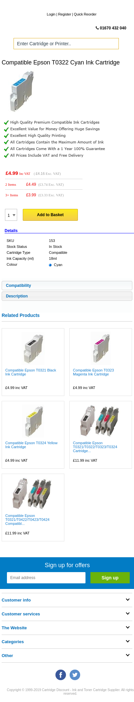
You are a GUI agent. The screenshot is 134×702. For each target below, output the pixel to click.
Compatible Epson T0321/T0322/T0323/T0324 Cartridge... (95, 447)
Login (51, 14)
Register (64, 14)
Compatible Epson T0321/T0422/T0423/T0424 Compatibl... (27, 520)
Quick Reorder (85, 14)
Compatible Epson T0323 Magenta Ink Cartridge (93, 372)
